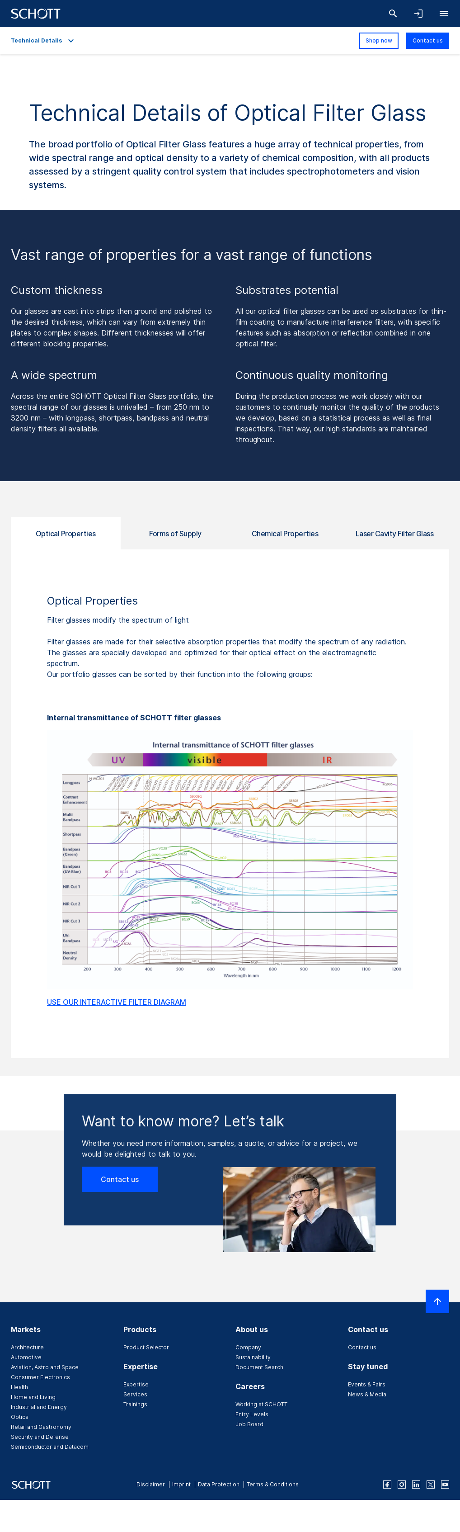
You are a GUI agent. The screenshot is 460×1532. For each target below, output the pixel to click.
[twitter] (431, 1484)
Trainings (135, 1404)
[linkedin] (416, 1484)
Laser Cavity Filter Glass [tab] (395, 533)
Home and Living (33, 1397)
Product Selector (146, 1347)
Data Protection (218, 1484)
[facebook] (387, 1484)
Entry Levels (251, 1414)
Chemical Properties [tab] (285, 533)
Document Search (259, 1367)
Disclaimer (150, 1484)
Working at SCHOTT (261, 1404)
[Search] (393, 13)
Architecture (27, 1347)
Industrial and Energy (39, 1407)
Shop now (379, 40)
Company (248, 1347)
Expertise (136, 1384)
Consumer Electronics (40, 1377)
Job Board (249, 1424)
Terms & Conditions (273, 1484)
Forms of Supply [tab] (175, 533)
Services (135, 1394)
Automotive (26, 1357)
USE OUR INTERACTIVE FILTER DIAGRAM (116, 1002)
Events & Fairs (366, 1384)
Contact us (428, 40)
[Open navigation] (443, 13)
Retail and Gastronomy (41, 1426)
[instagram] (402, 1484)
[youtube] (445, 1484)
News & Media (367, 1394)
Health (19, 1387)
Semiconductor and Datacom (50, 1446)
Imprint (181, 1484)
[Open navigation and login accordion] (418, 13)
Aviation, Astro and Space (45, 1367)
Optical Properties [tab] (66, 533)
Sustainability (253, 1357)
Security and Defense (40, 1436)
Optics (19, 1417)
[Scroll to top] (437, 1301)
